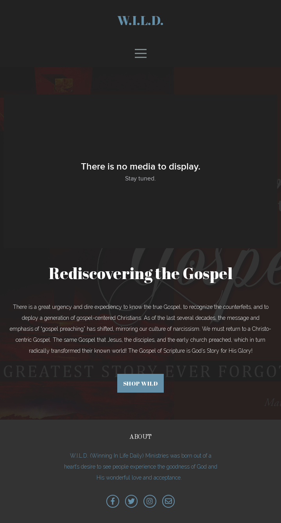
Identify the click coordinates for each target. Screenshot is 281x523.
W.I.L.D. (140, 20)
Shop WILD (140, 383)
